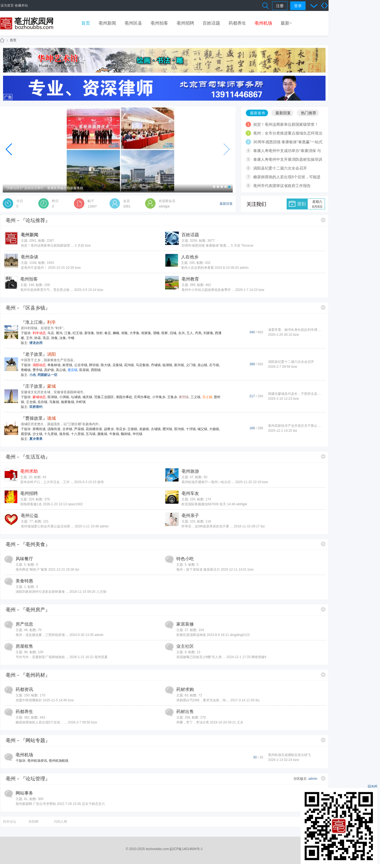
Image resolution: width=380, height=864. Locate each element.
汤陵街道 (54, 429)
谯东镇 (64, 434)
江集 (67, 333)
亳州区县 (133, 23)
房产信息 (24, 624)
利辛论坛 (9, 822)
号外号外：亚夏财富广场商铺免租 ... (42, 657)
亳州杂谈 (29, 257)
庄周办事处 (142, 397)
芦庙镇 (79, 429)
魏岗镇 (126, 434)
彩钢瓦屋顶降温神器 (191, 635)
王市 (29, 338)
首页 (85, 23)
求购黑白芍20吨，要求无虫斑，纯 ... (203, 700)
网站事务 (24, 793)
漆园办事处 (124, 397)
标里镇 (67, 365)
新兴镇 (179, 365)
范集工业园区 (104, 397)
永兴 (181, 333)
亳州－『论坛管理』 (28, 778)
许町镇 (81, 402)
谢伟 (100, 482)
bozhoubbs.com (157, 849)
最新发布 (257, 113)
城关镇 (87, 397)
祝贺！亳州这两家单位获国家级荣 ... (47, 245)
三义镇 (195, 397)
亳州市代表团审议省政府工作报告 (282, 185)
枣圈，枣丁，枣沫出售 (192, 722)
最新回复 (283, 113)
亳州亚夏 (101, 657)
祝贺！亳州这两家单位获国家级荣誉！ (285, 124)
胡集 (124, 333)
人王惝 (101, 592)
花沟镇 (129, 365)
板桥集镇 (67, 402)
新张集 (89, 333)
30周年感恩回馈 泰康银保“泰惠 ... (206, 245)
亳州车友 (190, 493)
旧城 (173, 333)
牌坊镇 (94, 365)
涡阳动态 (39, 365)
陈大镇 (106, 365)
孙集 (54, 338)
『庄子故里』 (38, 386)
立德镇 (132, 429)
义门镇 (191, 365)
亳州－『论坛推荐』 (28, 220)
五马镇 (91, 434)
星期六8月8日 (317, 204)
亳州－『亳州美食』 (28, 544)
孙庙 (37, 338)
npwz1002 (75, 504)
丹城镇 (156, 365)
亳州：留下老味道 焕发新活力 (198, 569)
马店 (50, 333)
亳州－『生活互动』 (28, 457)
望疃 (156, 333)
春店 (107, 333)
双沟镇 (179, 429)
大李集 (134, 333)
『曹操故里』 (38, 418)
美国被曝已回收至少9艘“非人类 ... (201, 657)
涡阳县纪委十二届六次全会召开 (280, 168)
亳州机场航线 (58, 761)
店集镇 (117, 365)
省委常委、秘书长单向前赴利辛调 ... (294, 330)
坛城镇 (76, 397)
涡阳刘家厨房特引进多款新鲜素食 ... (42, 592)
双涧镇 (52, 397)
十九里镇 (50, 434)
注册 (280, 6)
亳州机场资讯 (37, 761)
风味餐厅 (24, 558)
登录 (298, 6)
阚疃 (116, 333)
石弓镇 (214, 365)
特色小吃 (185, 558)
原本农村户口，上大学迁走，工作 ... (46, 482)
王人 (189, 333)
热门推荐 (308, 113)
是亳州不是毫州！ (34, 268)
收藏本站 (21, 5)
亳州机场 (263, 23)
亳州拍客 (159, 23)
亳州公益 (29, 515)
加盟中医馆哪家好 (29, 700)
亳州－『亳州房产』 (28, 609)
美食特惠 (24, 581)
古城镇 (156, 429)
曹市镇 (37, 370)
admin (244, 268)
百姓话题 (211, 23)
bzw (88, 245)
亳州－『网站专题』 (28, 740)
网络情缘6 (258, 657)
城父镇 (202, 429)
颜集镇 (102, 434)
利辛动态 (39, 333)
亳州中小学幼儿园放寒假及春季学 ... (208, 290)
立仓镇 (31, 402)
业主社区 (185, 646)
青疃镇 (26, 370)
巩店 (46, 338)
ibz (295, 431)
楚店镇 (72, 370)
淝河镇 (167, 429)
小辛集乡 (158, 397)
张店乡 (121, 429)
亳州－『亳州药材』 (28, 675)
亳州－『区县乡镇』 (28, 308)
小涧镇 (64, 397)
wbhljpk (164, 206)
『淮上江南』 (38, 322)
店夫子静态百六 (93, 804)
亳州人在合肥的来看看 (197, 268)
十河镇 (191, 429)
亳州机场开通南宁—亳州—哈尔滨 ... (208, 482)
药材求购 (185, 689)
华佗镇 (137, 434)
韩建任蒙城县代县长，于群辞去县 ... (294, 394)
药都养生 (237, 23)
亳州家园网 (2, 40)
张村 (99, 333)
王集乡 (172, 397)
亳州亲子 (190, 515)
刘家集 (208, 333)
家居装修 (185, 624)
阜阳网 (33, 822)
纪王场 (77, 333)
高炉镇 (49, 370)
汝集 (62, 338)
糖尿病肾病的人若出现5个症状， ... (41, 722)
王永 (240, 722)
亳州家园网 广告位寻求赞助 (36, 804)
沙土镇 (37, 434)
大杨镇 (214, 429)
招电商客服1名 (31, 504)
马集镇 (54, 402)
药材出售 (185, 711)
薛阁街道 (39, 429)
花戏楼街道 (94, 429)
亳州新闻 (107, 23)
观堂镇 (26, 434)
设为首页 (7, 5)
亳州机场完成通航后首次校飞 (289, 755)
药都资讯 (24, 689)
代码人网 (60, 822)
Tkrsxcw (247, 245)
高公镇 (61, 370)
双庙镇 (84, 370)
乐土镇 (207, 397)
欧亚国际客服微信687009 (200, 504)
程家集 (146, 333)
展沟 (59, 333)
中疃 (71, 338)
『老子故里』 (38, 354)
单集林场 (54, 365)
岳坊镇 (42, 402)
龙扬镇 (144, 429)
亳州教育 (190, 279)
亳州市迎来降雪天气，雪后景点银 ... (46, 290)
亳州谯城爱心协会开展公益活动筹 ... (47, 526)
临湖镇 (167, 365)
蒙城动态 (39, 397)
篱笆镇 (184, 397)
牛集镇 (114, 434)
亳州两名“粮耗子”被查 (31, 569)
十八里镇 (77, 434)
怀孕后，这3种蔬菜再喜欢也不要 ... (207, 526)
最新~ (286, 23)
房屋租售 (24, 646)
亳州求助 (29, 471)
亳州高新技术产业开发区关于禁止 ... (294, 426)
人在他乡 (189, 257)
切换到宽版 (324, 5)
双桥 (164, 333)
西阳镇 (96, 370)
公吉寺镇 (80, 365)
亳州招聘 (185, 23)
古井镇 (67, 429)
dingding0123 (240, 635)
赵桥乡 (109, 429)
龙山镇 (202, 365)
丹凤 (198, 333)
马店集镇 (142, 365)
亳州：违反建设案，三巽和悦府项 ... (42, 635)
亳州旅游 (190, 471)
